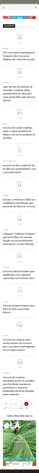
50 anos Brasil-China (10, 161)
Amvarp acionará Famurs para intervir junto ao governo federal (19, 309)
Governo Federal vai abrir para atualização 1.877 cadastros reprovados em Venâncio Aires (19, 275)
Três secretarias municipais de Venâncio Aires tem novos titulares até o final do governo (19, 56)
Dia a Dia (5, 301)
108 (21, 407)
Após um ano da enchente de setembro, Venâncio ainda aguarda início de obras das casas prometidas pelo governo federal (19, 93)
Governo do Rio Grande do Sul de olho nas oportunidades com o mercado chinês (19, 169)
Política (5, 48)
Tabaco (5, 123)
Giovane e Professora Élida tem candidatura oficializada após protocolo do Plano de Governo (19, 203)
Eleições (6, 195)
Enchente (6, 82)
